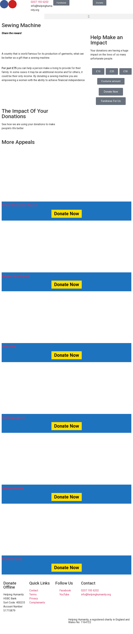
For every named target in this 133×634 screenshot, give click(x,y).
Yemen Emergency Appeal (19, 205)
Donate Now (66, 213)
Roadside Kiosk (12, 559)
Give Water (9, 346)
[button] (88, 16)
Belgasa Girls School (15, 276)
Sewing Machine (13, 488)
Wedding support (13, 417)
